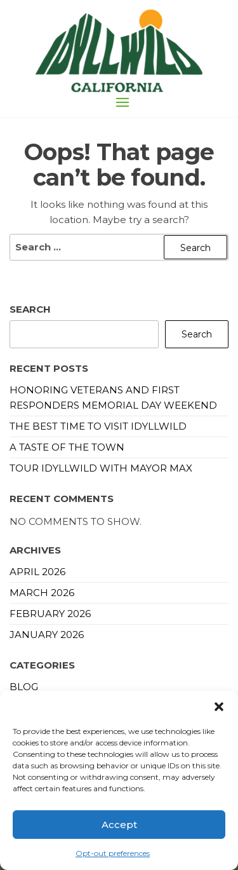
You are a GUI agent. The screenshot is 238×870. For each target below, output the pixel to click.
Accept (119, 825)
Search (30, 309)
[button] (219, 706)
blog (24, 687)
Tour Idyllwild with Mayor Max (101, 468)
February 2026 (50, 614)
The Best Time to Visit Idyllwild (98, 426)
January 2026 (47, 635)
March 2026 (42, 593)
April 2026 (37, 572)
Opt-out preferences (113, 853)
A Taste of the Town (67, 447)
